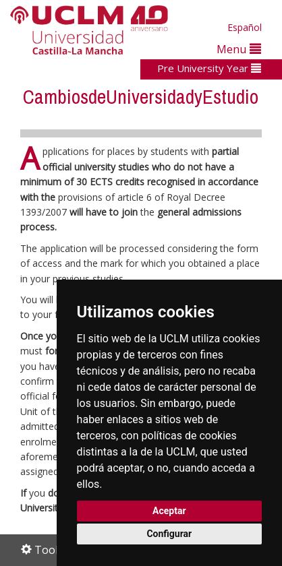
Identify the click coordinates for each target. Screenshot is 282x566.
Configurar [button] (169, 533)
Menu (239, 49)
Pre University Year (209, 68)
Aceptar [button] (169, 510)
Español (244, 27)
